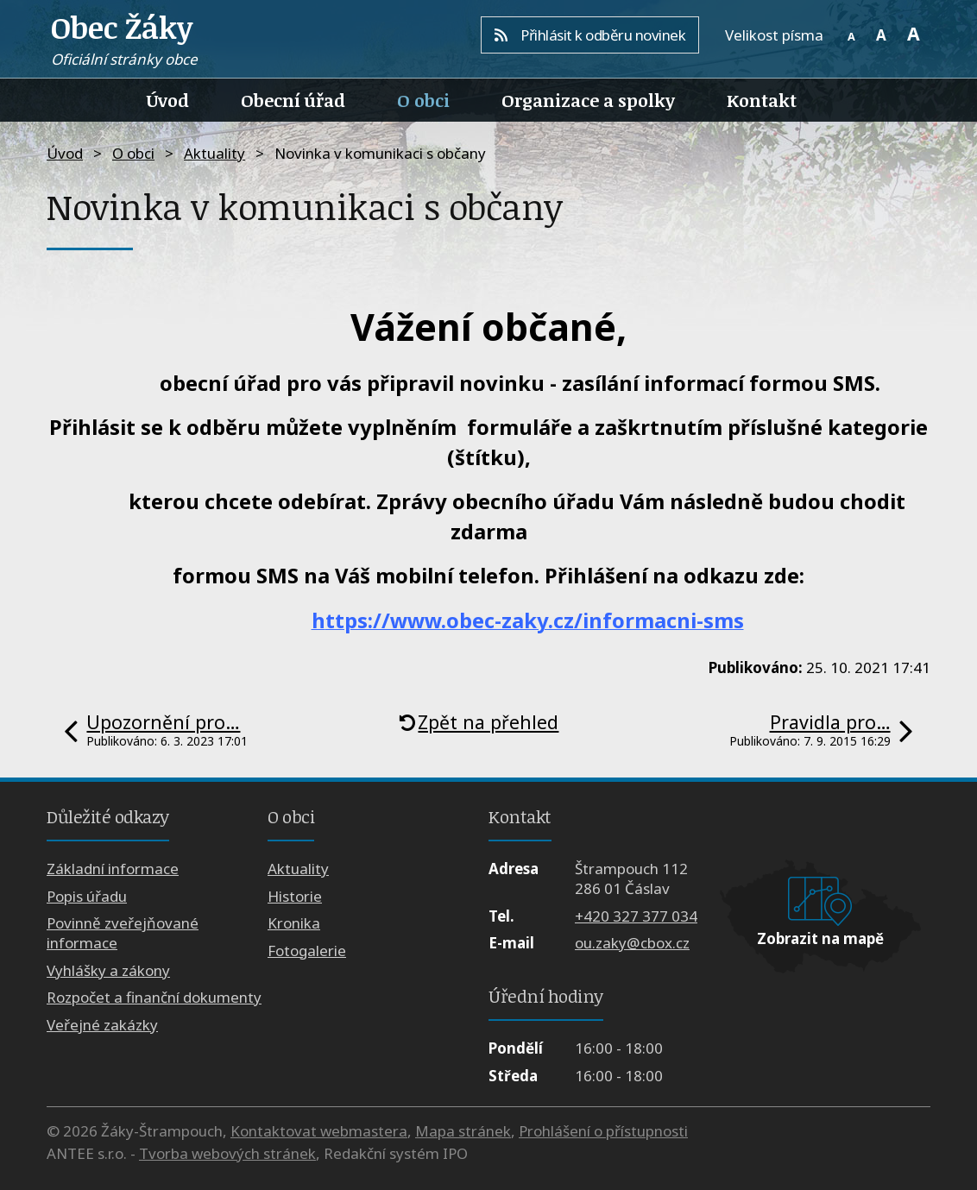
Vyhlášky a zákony (108, 970)
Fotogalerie (307, 950)
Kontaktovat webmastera (318, 1131)
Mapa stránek (463, 1131)
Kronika (294, 923)
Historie (295, 896)
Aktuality (214, 153)
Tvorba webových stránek (227, 1153)
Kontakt (762, 100)
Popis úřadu (87, 896)
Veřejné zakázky (102, 1025)
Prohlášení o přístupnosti (603, 1131)
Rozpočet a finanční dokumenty (154, 997)
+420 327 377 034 (636, 916)
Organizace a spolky (588, 100)
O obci (423, 100)
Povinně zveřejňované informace (123, 933)
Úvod (168, 100)
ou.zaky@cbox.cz (632, 943)
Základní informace (113, 868)
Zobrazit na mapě (820, 938)
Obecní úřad (293, 100)
